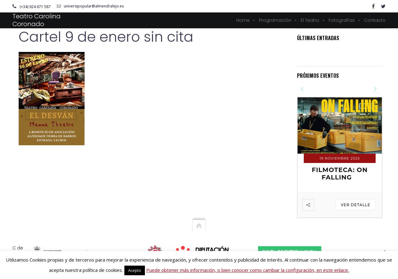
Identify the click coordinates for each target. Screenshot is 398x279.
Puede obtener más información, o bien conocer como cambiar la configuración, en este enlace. (247, 270)
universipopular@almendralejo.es (90, 6)
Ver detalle (355, 204)
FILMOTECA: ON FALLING (340, 173)
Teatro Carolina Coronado (36, 20)
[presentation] (302, 89)
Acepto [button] (134, 270)
